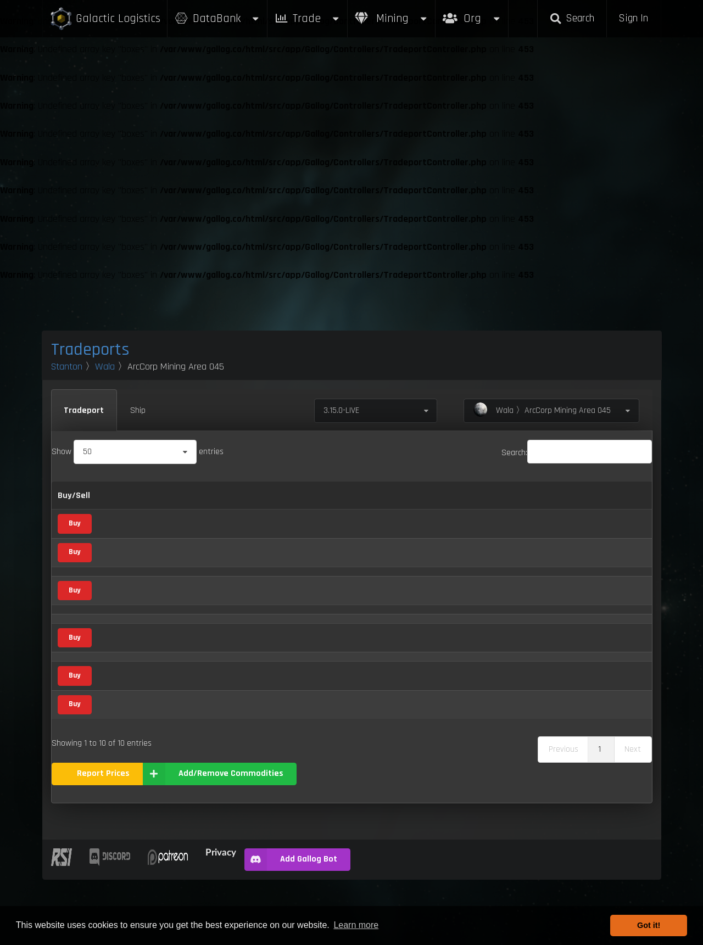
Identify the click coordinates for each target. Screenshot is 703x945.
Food (199, 660)
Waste (118, 770)
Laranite (121, 607)
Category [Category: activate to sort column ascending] (196, 495)
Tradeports (90, 349)
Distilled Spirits (133, 579)
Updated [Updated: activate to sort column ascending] (553, 495)
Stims (117, 714)
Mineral (204, 552)
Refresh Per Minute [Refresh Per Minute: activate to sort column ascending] (365, 495)
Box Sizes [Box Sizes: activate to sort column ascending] (504, 495)
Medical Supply (213, 634)
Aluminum (125, 524)
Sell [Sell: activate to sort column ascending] (305, 495)
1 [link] (599, 814)
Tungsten (123, 741)
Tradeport (84, 410)
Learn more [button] (355, 925)
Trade (308, 18)
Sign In (633, 18)
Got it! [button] (648, 925)
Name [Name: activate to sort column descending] (118, 495)
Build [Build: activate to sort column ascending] (616, 495)
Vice (197, 580)
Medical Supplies (136, 634)
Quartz (118, 686)
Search (571, 18)
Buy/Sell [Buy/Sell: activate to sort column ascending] (74, 495)
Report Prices (103, 839)
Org (472, 13)
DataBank (217, 18)
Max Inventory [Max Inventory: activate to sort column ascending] (444, 495)
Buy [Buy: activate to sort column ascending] (276, 495)
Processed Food (134, 660)
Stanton (66, 366)
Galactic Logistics (104, 19)
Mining (391, 18)
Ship (138, 410)
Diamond (122, 552)
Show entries (138, 451)
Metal (201, 524)
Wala (105, 366)
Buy (74, 523)
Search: (576, 452)
